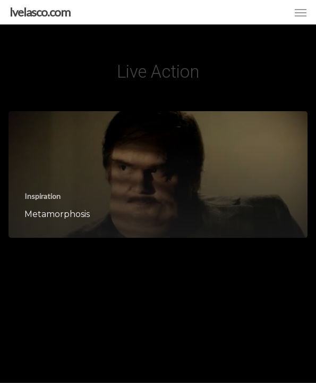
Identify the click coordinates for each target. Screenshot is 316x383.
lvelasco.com (40, 12)
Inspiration (42, 196)
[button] (300, 12)
